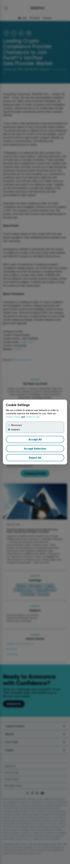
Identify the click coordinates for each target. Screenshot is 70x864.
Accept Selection (35, 448)
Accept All (35, 439)
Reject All (35, 457)
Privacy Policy (13, 416)
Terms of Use (32, 416)
